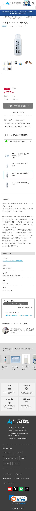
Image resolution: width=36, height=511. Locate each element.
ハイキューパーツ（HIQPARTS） (13, 261)
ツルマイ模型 (20, 508)
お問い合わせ (7, 478)
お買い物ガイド (19, 474)
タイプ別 (6, 463)
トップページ (7, 474)
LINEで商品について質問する (18, 141)
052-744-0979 (15, 436)
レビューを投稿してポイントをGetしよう (20, 315)
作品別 (22, 458)
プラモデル (7, 453)
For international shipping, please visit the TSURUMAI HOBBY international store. (18, 12)
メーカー (16, 463)
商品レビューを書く (24, 307)
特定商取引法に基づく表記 (22, 478)
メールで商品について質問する (18, 135)
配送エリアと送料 (20, 120)
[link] (18, 499)
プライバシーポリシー (10, 483)
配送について (16, 99)
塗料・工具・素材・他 (10, 458)
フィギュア (18, 453)
